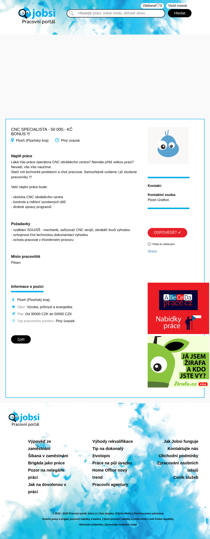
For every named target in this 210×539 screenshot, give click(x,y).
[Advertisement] (105, 63)
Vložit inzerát (177, 5)
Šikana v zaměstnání (48, 455)
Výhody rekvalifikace (112, 441)
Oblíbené (152, 5)
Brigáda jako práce (46, 463)
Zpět (21, 339)
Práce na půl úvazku (112, 463)
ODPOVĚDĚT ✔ (167, 232)
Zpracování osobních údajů (121, 524)
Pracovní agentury (110, 484)
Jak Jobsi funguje (181, 441)
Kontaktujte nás (183, 448)
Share (152, 251)
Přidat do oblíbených (163, 244)
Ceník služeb (185, 477)
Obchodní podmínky (178, 455)
